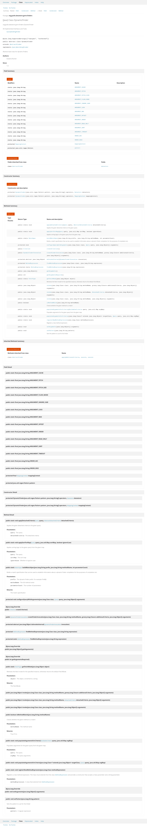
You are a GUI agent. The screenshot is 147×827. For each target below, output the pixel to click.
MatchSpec (32, 235)
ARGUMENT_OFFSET (80, 114)
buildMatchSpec (52, 235)
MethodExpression (32, 260)
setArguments (51, 324)
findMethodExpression (54, 260)
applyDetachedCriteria (55, 222)
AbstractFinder (16, 44)
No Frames (12, 8)
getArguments (51, 268)
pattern (77, 145)
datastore (104, 163)
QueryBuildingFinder (13, 32)
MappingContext (20, 141)
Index (36, 2)
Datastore (78, 189)
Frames (5, 8)
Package (14, 2)
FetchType (32, 276)
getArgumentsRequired (54, 272)
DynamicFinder (20, 189)
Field (17, 11)
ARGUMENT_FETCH (80, 91)
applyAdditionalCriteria (70, 354)
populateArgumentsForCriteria (57, 306)
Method (33, 11)
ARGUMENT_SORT (80, 126)
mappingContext (80, 141)
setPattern (50, 328)
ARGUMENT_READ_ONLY (82, 122)
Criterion (26, 246)
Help (42, 2)
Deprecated (29, 2)
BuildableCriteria (75, 306)
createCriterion (52, 246)
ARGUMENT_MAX (79, 110)
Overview (6, 2)
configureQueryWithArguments (57, 242)
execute (83, 354)
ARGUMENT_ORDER (80, 118)
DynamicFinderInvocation (32, 250)
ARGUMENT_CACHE (80, 87)
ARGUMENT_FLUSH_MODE (82, 99)
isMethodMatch (52, 300)
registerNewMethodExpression (57, 317)
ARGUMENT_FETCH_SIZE (82, 95)
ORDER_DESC (78, 137)
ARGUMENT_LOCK (80, 107)
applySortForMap (52, 229)
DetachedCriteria (98, 289)
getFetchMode (51, 276)
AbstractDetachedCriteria (83, 222)
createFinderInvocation (55, 250)
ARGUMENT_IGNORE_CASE (82, 103)
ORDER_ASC (78, 134)
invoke (49, 282)
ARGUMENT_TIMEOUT (81, 130)
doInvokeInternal (53, 256)
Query (66, 222)
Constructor (25, 11)
